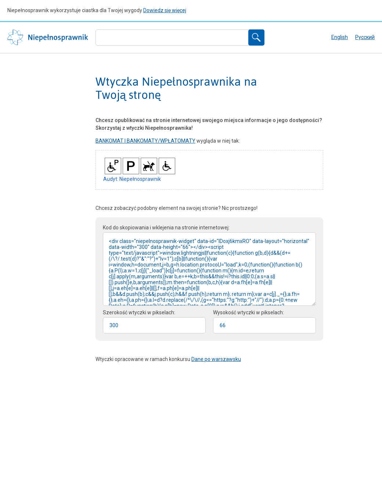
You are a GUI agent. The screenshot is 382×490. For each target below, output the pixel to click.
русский (365, 37)
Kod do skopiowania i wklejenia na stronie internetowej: (166, 227)
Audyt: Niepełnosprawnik (132, 179)
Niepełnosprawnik (48, 37)
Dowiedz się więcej (164, 10)
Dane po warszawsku (216, 359)
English (339, 37)
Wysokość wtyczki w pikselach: (248, 312)
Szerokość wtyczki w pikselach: (139, 312)
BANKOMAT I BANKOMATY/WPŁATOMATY (145, 141)
